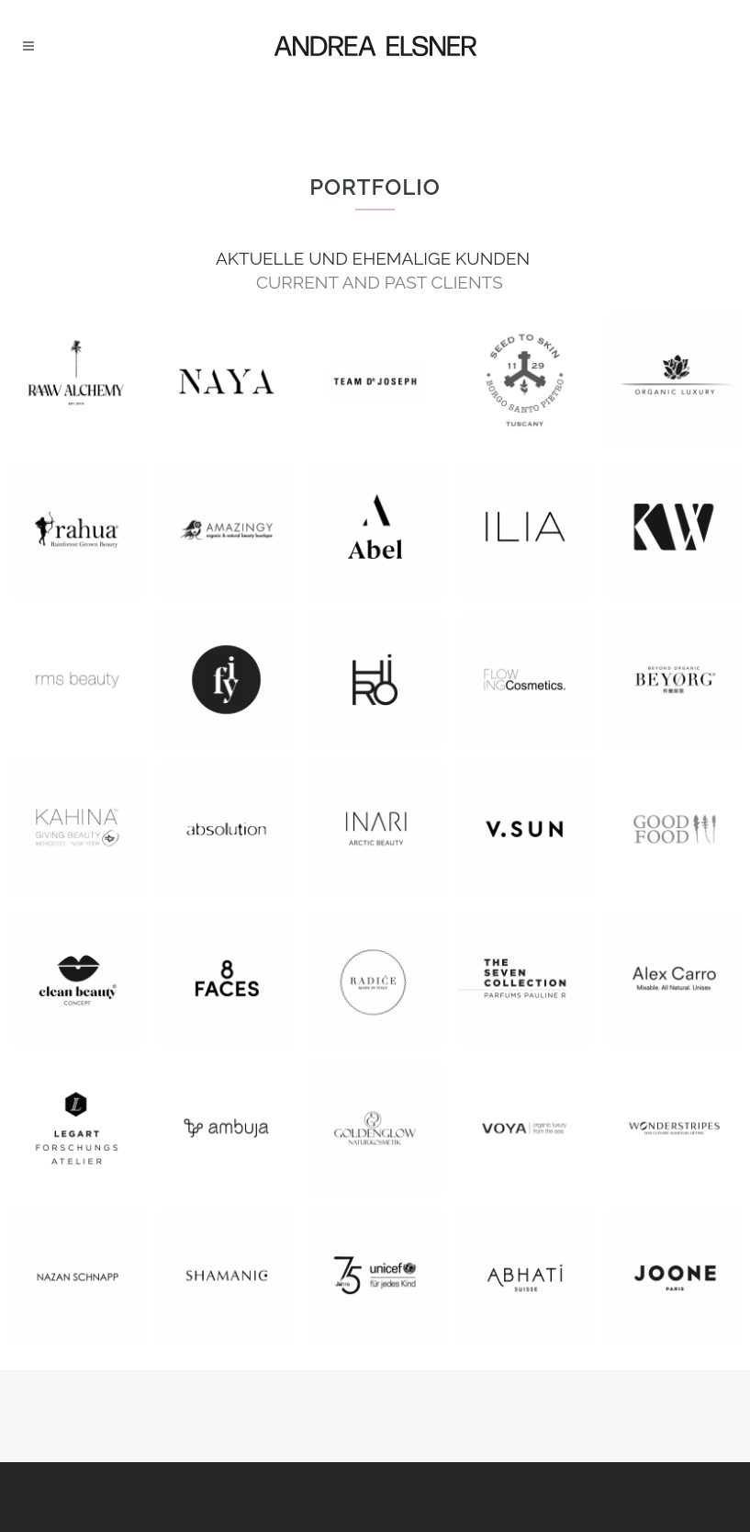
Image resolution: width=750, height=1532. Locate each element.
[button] (40, 1491)
